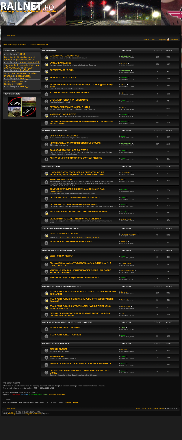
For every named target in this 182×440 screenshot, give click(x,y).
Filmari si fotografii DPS (15, 54)
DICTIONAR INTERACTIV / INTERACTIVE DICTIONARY (75, 219)
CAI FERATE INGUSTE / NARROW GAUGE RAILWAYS (75, 197)
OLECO (123, 313)
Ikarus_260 (25, 80)
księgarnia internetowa (33, 414)
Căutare (146, 39)
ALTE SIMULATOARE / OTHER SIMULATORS (71, 241)
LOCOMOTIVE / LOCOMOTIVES (64, 56)
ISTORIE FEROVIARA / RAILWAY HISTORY (69, 93)
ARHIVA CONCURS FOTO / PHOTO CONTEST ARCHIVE (76, 158)
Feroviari (24, 394)
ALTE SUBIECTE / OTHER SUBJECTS (55, 344)
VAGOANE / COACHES (60, 63)
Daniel (123, 100)
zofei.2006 (29, 70)
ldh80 (123, 328)
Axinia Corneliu (72, 402)
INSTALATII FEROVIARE (61, 179)
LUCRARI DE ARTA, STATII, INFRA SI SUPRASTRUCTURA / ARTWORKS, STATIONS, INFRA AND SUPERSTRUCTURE (77, 173)
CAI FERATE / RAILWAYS (51, 167)
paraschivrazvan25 (25, 62)
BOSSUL (124, 242)
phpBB (13, 412)
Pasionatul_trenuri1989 (129, 234)
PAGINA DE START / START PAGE (54, 130)
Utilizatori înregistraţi (57, 394)
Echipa (138, 408)
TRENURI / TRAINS (49, 50)
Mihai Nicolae (126, 56)
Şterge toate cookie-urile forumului (153, 408)
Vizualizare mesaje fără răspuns (14, 44)
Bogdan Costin (23, 78)
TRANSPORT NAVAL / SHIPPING (65, 327)
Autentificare (174, 39)
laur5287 (24, 72)
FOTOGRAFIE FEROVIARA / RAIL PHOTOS (70, 107)
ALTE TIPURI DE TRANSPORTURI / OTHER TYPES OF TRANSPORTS (67, 322)
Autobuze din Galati (14, 83)
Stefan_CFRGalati (13, 86)
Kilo (122, 93)
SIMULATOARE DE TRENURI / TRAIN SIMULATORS (60, 228)
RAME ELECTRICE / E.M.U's (63, 77)
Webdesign (12, 414)
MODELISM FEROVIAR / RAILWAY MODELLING (59, 250)
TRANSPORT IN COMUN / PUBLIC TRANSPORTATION (61, 286)
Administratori (15, 394)
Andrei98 (124, 77)
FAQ (153, 39)
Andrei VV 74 (125, 306)
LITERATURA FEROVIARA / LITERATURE (69, 100)
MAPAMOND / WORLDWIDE (63, 114)
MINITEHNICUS (57, 356)
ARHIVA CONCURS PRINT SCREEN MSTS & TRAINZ (79, 238)
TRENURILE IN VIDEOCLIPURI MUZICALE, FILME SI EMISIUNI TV (80, 363)
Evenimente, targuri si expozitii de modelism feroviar (74, 277)
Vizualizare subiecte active (38, 44)
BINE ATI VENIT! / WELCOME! (64, 136)
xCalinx (123, 85)
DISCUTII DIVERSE (58, 349)
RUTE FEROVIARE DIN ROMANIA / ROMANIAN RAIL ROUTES (79, 211)
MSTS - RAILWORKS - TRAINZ (64, 234)
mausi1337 (124, 349)
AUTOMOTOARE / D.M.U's (62, 70)
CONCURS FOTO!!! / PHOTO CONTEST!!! (69, 150)
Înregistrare (162, 39)
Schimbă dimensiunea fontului (176, 35)
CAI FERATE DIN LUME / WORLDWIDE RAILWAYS (73, 204)
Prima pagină (11, 35)
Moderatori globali (35, 394)
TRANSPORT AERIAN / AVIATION (65, 335)
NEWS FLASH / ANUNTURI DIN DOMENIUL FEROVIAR (75, 143)
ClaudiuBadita (125, 172)
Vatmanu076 (125, 70)
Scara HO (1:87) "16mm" (61, 256)
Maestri (45, 394)
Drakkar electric (126, 219)
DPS (33, 54)
